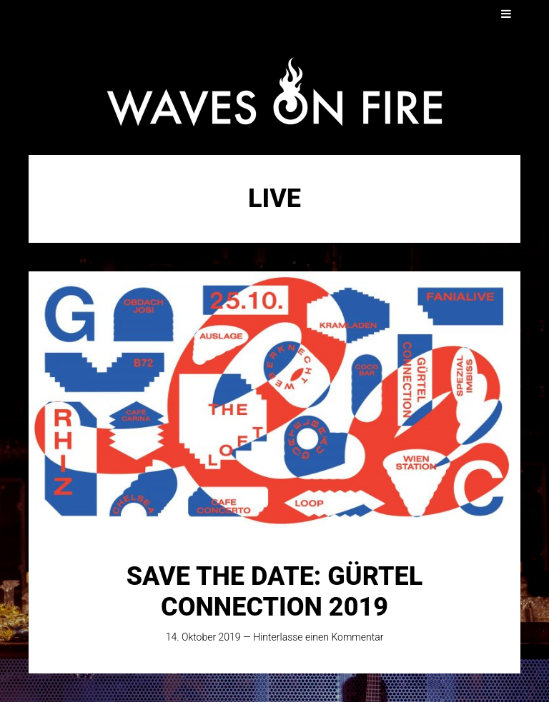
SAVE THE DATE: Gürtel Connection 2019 (274, 591)
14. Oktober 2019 (203, 637)
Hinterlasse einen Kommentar (318, 637)
